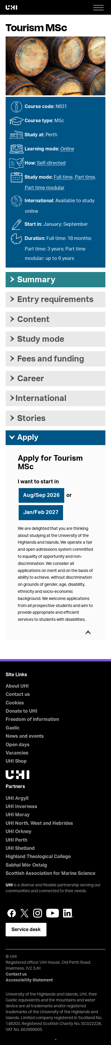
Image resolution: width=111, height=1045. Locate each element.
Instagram (37, 913)
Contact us (18, 694)
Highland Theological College (38, 856)
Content (29, 319)
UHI (9, 885)
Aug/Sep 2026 (41, 495)
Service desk (26, 929)
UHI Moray (18, 814)
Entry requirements (51, 299)
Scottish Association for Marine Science (50, 873)
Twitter (24, 913)
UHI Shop (16, 761)
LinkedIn (68, 913)
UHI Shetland (20, 848)
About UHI (17, 686)
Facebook (11, 913)
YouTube (52, 913)
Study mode (36, 339)
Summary (32, 280)
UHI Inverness (21, 806)
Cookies (15, 703)
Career (26, 378)
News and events (25, 736)
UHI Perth (16, 840)
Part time (85, 177)
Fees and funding (46, 359)
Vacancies (17, 753)
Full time (63, 177)
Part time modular (45, 187)
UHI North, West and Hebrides (39, 823)
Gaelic (13, 728)
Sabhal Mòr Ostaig (26, 865)
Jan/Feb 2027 (41, 512)
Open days (18, 744)
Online (67, 149)
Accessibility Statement (29, 980)
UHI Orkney (18, 831)
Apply (23, 437)
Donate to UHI (21, 711)
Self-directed (51, 163)
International (37, 398)
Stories (27, 418)
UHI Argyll (17, 798)
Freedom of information (32, 719)
